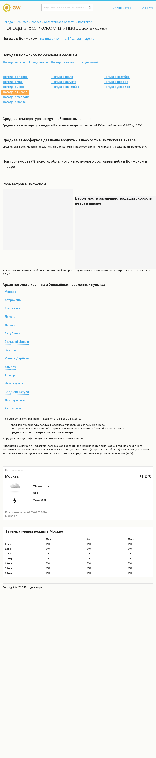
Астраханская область (59, 22)
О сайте (147, 8)
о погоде (25, 445)
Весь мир (22, 22)
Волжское (85, 22)
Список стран (123, 8)
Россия (36, 22)
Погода (8, 22)
